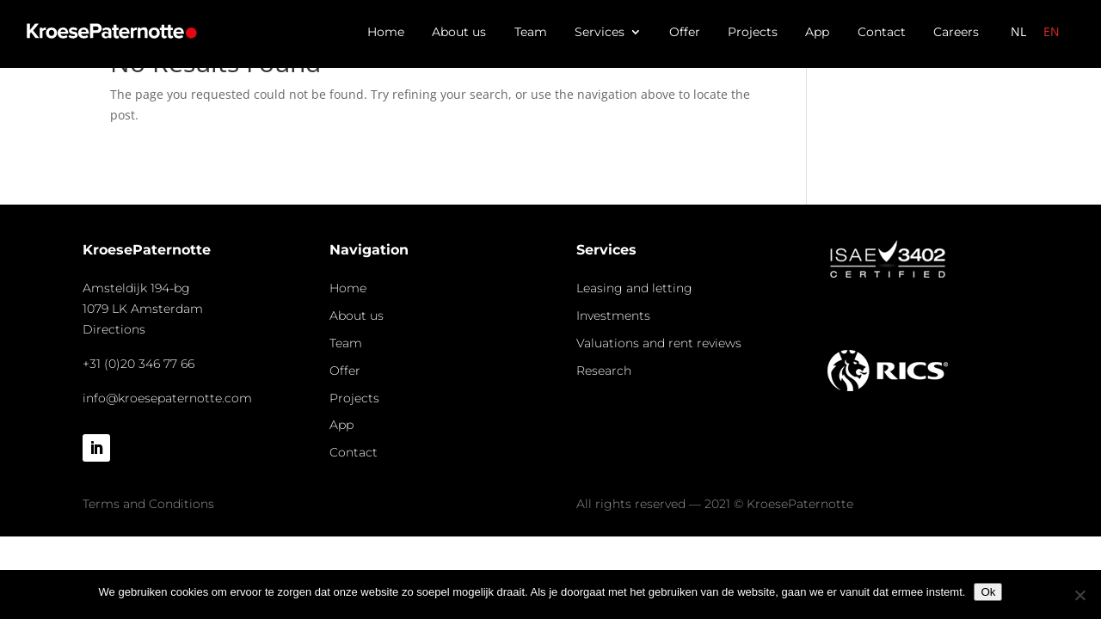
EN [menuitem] (1051, 31)
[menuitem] (1018, 32)
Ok (988, 591)
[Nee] (1079, 595)
